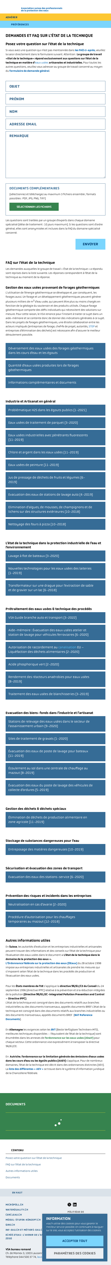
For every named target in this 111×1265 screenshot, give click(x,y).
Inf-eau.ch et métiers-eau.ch (25, 1229)
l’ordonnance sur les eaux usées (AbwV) (69, 1037)
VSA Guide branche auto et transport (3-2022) (42, 616)
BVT (53, 1029)
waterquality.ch (17, 1209)
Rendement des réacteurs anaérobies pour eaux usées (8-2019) (48, 677)
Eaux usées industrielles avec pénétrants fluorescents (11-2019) (48, 436)
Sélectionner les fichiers (34, 206)
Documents (13, 1177)
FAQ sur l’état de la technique (23, 1164)
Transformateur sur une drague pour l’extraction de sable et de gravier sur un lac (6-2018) (50, 586)
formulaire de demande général (29, 70)
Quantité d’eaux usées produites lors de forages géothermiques (43, 366)
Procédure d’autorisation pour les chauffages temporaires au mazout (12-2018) (41, 917)
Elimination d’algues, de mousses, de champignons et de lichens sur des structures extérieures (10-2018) (50, 508)
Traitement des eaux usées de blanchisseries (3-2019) (48, 692)
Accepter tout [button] (74, 1241)
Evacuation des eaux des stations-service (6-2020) (46, 875)
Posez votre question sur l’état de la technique (34, 1158)
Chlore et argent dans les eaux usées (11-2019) (43, 450)
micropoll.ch (14, 1204)
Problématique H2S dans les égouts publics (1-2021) (47, 408)
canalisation (67, 647)
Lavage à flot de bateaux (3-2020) (33, 554)
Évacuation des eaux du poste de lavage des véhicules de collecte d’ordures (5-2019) (50, 786)
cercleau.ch (14, 1214)
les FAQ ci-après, (85, 50)
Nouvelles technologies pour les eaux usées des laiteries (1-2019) (49, 569)
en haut (17, 1192)
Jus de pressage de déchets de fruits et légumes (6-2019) (46, 478)
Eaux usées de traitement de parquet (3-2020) (43, 421)
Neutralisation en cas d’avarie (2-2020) (37, 902)
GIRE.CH (10, 1224)
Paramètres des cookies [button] (75, 1253)
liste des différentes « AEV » (26, 1069)
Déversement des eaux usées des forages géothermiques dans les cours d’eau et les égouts (50, 349)
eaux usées (41, 62)
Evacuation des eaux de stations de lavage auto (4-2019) (50, 493)
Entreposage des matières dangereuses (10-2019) (45, 847)
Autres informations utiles (22, 1171)
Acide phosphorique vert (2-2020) (33, 662)
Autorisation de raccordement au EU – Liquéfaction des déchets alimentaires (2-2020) (46, 648)
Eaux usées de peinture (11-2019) (33, 463)
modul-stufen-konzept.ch (23, 1219)
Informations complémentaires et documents (42, 380)
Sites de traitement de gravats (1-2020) (38, 737)
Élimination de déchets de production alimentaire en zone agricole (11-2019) (47, 818)
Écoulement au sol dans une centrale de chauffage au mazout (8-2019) (48, 769)
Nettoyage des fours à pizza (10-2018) (37, 522)
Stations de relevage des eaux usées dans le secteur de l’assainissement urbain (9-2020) (49, 722)
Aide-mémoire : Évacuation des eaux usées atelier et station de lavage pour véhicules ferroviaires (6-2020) (48, 631)
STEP (92, 326)
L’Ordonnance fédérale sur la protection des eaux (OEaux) (41, 963)
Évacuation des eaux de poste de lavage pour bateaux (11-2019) (48, 752)
